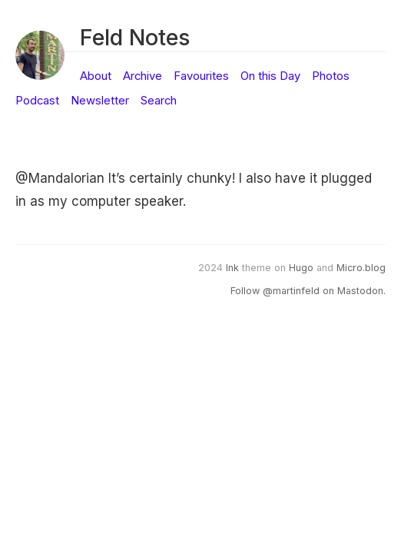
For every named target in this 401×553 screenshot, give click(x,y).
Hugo (301, 267)
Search (159, 101)
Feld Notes (135, 37)
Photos (331, 76)
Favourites (201, 76)
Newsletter (100, 101)
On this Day (270, 76)
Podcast (37, 101)
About (95, 76)
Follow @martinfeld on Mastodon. (308, 290)
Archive (142, 76)
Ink (232, 267)
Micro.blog (361, 267)
